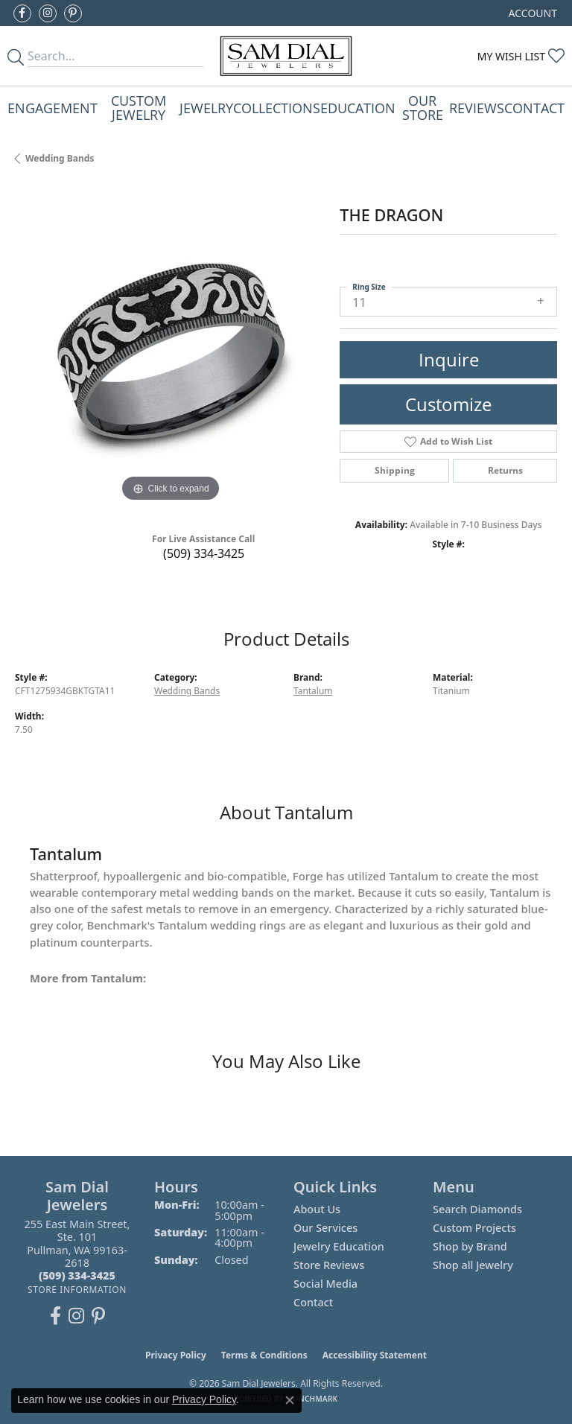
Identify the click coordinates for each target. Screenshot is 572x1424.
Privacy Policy (175, 1355)
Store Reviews (328, 1265)
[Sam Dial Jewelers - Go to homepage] (286, 56)
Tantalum (312, 690)
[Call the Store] (77, 1275)
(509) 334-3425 (203, 553)
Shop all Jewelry (473, 1265)
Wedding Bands (59, 158)
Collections (276, 107)
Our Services (325, 1228)
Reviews (476, 107)
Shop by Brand (470, 1246)
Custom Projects (474, 1228)
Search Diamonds (477, 1209)
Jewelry (206, 107)
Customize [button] (448, 404)
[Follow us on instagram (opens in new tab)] (48, 13)
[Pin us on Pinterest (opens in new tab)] (73, 13)
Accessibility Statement (374, 1355)
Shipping (395, 470)
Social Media (325, 1284)
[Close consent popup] (289, 1400)
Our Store (422, 107)
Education (357, 107)
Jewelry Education (338, 1246)
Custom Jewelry (138, 107)
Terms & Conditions (264, 1355)
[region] (170, 351)
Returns (505, 470)
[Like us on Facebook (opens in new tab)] (22, 13)
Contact (534, 107)
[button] (531, 13)
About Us (316, 1209)
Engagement (52, 107)
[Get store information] (77, 1289)
